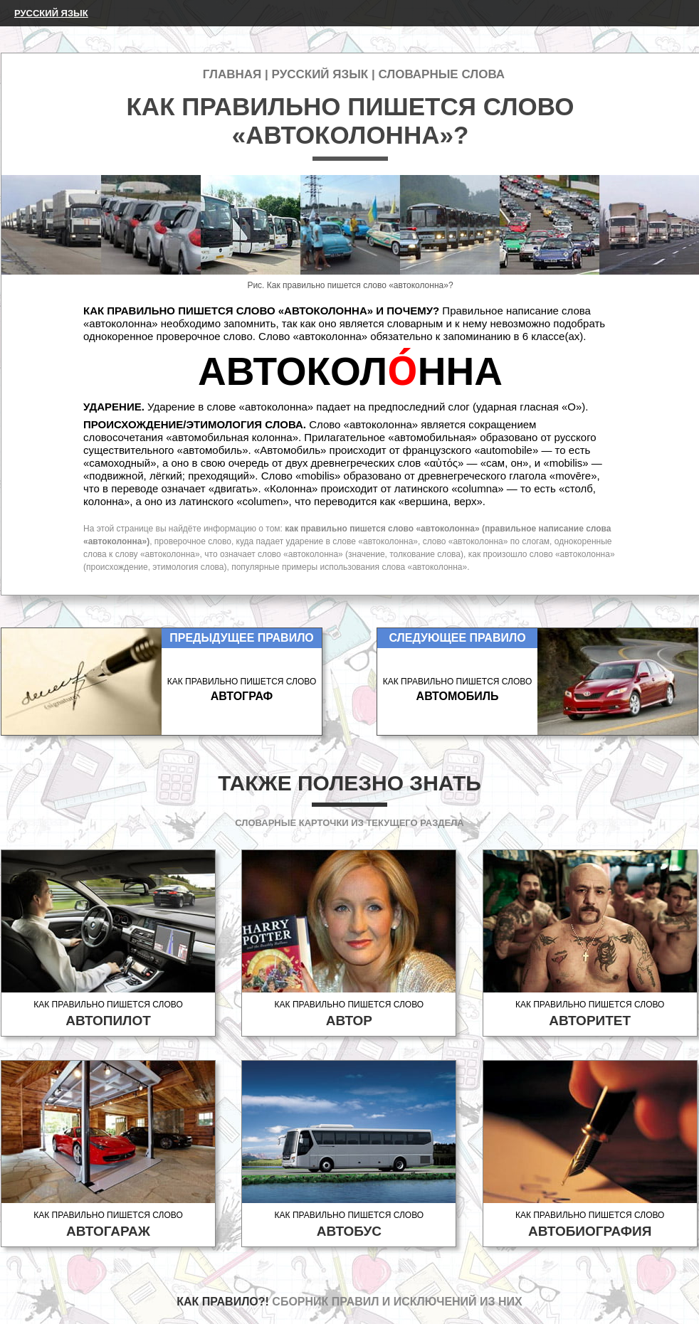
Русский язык (51, 13)
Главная (232, 74)
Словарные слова (441, 74)
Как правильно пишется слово (108, 1014)
